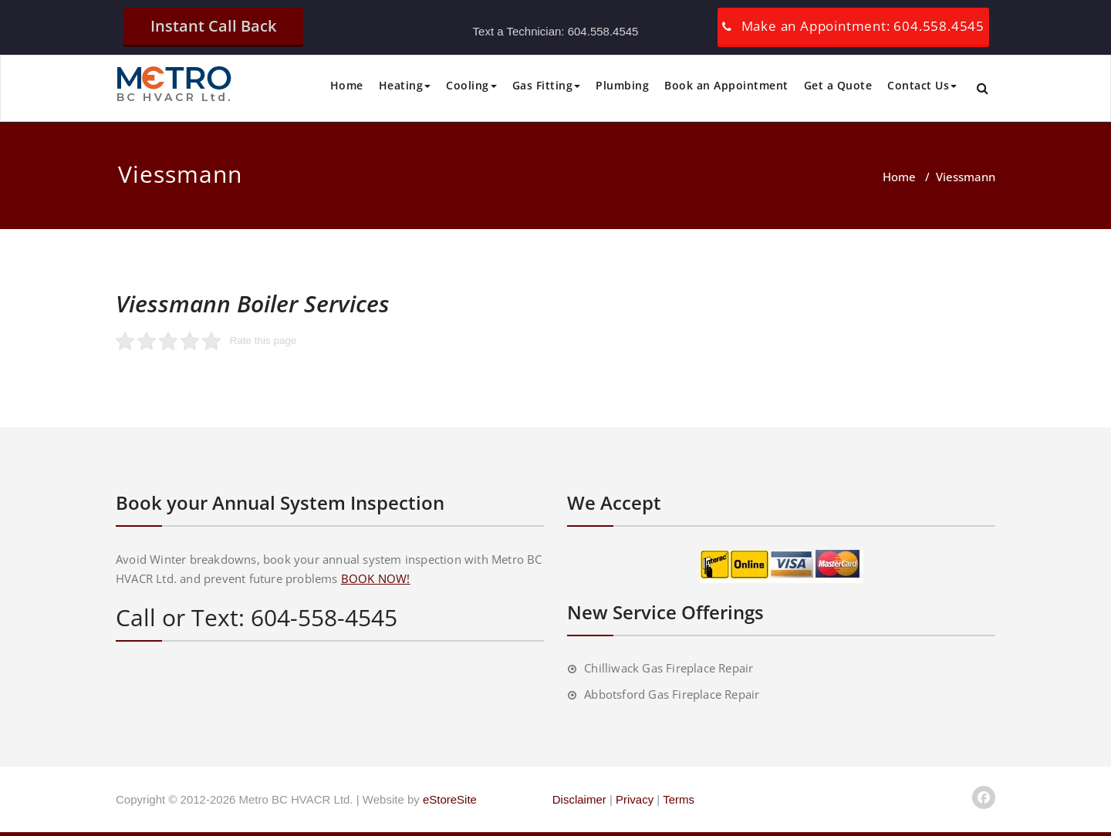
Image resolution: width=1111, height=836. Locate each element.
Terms (678, 799)
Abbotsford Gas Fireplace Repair (671, 694)
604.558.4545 (603, 31)
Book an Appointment (726, 85)
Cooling (471, 85)
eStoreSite (450, 799)
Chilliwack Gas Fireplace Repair (668, 668)
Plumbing (622, 85)
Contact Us (922, 85)
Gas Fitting (546, 85)
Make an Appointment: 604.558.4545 (862, 26)
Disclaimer (579, 799)
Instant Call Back (213, 25)
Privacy (634, 799)
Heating (405, 85)
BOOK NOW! (375, 578)
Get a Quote (838, 85)
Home (346, 85)
